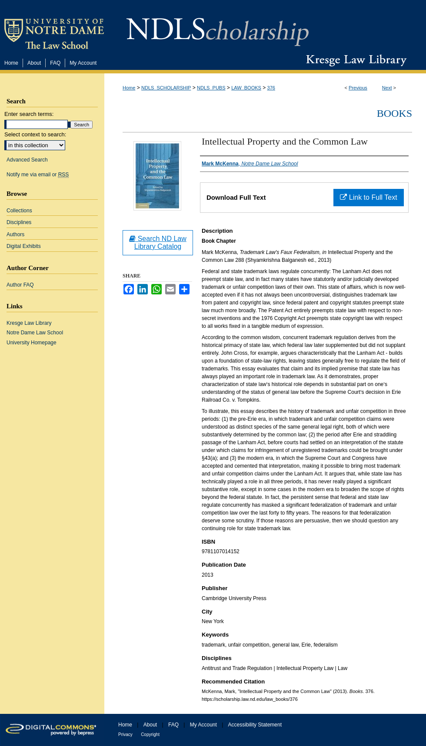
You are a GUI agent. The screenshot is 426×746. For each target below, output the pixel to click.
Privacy (125, 734)
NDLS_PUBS (211, 87)
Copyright (150, 734)
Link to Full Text (368, 197)
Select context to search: (35, 134)
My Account (203, 725)
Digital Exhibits (24, 246)
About (150, 725)
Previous (358, 87)
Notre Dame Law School (35, 333)
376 (271, 87)
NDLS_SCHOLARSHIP (166, 87)
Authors (15, 234)
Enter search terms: (28, 114)
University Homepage (32, 343)
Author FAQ (20, 285)
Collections (19, 211)
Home (129, 87)
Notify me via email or (38, 175)
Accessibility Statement (255, 725)
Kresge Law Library (354, 60)
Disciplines (19, 222)
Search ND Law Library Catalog (157, 242)
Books (394, 113)
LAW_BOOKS (246, 87)
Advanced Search (27, 160)
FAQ (173, 725)
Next (387, 87)
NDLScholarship (217, 27)
